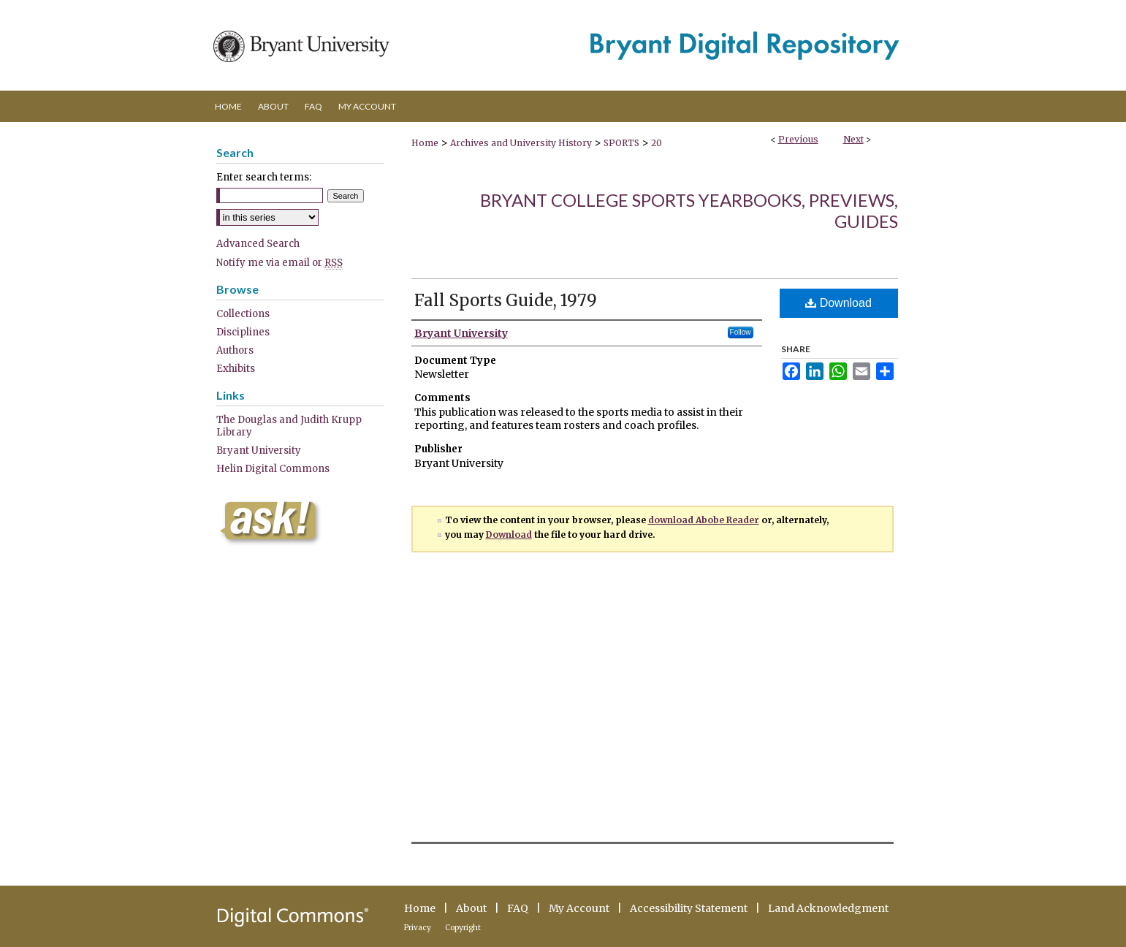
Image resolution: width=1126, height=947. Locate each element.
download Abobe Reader (703, 519)
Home (424, 142)
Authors (235, 350)
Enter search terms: (263, 177)
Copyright (463, 927)
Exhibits (235, 368)
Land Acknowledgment (828, 908)
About (471, 908)
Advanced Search (258, 243)
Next (853, 139)
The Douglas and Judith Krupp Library (289, 426)
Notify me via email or (279, 262)
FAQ (517, 908)
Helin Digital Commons (273, 469)
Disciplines (243, 332)
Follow (740, 332)
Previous (798, 139)
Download (838, 303)
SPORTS (621, 142)
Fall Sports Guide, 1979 (505, 300)
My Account (579, 908)
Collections (243, 314)
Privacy (417, 927)
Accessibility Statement (689, 908)
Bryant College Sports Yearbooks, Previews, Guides (689, 210)
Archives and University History (521, 142)
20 (656, 142)
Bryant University (258, 450)
